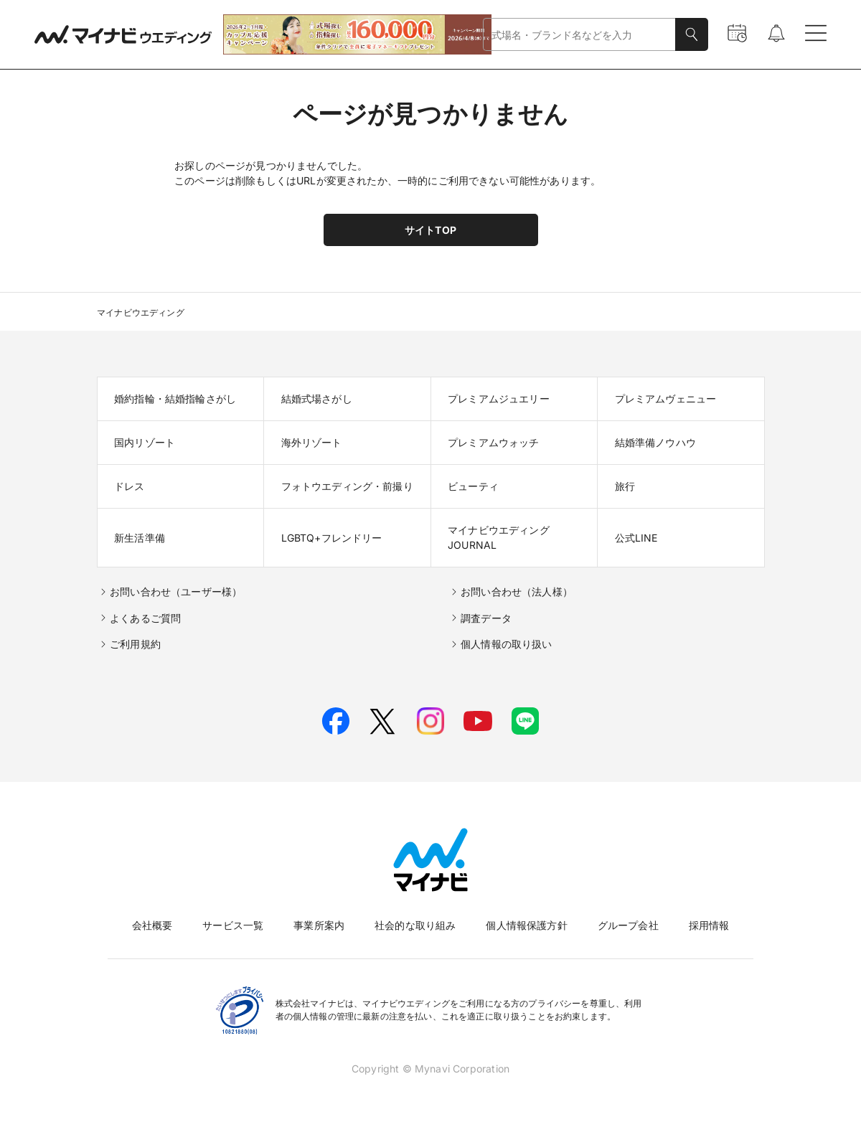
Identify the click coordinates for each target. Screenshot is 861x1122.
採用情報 (709, 925)
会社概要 (152, 925)
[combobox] (579, 34)
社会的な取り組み (415, 925)
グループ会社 (628, 925)
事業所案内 (318, 925)
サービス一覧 (232, 925)
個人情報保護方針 (526, 925)
